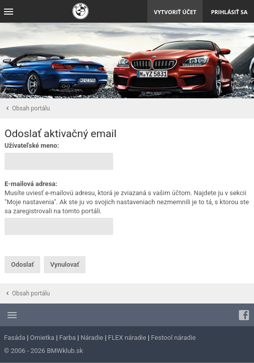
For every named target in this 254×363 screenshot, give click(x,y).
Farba (67, 337)
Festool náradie (173, 337)
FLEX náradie (127, 337)
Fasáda (14, 337)
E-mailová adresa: (31, 184)
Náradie (91, 337)
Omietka (42, 337)
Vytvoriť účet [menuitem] (175, 12)
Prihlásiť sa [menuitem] (229, 12)
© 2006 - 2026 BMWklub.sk (43, 350)
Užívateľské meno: (32, 145)
